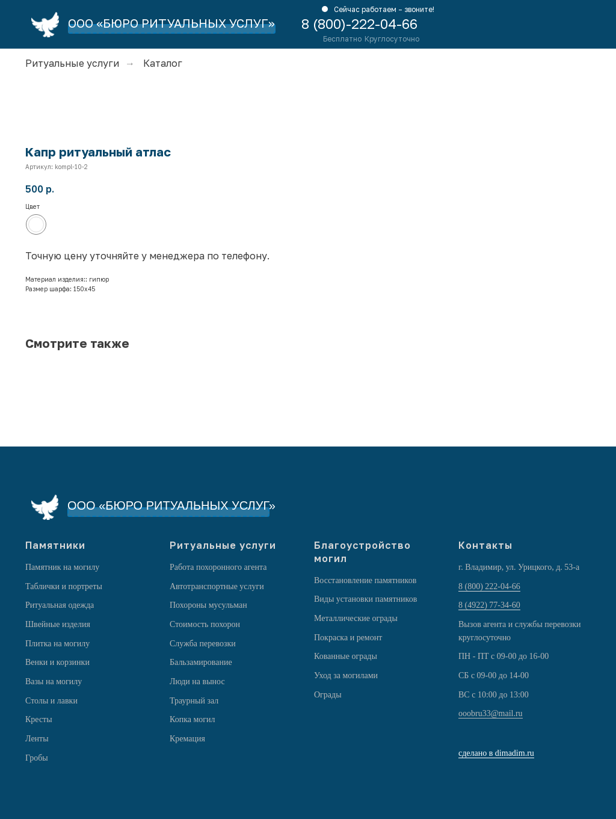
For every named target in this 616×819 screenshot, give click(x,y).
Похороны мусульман (208, 605)
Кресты (38, 719)
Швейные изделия (57, 624)
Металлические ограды (356, 618)
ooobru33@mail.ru (490, 713)
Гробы (36, 757)
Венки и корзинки (57, 662)
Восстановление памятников (365, 580)
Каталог (162, 63)
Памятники (55, 545)
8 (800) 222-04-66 (489, 586)
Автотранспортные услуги (217, 586)
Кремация (187, 738)
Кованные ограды (345, 656)
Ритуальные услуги (72, 63)
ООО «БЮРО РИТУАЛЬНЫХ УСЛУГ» (171, 23)
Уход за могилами (346, 675)
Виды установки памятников (365, 599)
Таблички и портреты (63, 586)
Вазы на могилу (53, 681)
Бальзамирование (201, 662)
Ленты (37, 738)
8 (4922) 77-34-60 (489, 605)
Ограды (328, 694)
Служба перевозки (203, 643)
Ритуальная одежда (59, 605)
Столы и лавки (51, 700)
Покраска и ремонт (348, 637)
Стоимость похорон (205, 624)
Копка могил (192, 719)
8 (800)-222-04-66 (359, 24)
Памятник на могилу (62, 567)
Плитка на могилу (57, 643)
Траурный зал (194, 700)
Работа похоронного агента (218, 567)
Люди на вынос (197, 681)
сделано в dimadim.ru (496, 753)
